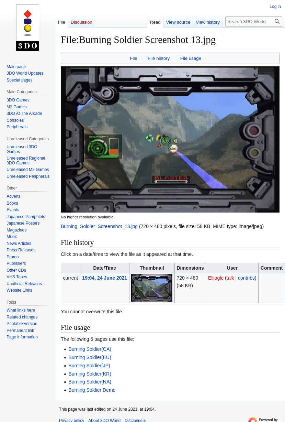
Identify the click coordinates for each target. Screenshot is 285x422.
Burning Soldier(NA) (89, 382)
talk (230, 278)
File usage (190, 58)
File (133, 58)
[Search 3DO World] (253, 21)
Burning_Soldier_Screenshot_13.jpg (99, 226)
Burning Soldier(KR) (89, 374)
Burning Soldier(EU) (89, 357)
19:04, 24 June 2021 (104, 278)
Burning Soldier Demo (91, 390)
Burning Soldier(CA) (89, 349)
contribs (246, 278)
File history (159, 58)
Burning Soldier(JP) (89, 365)
